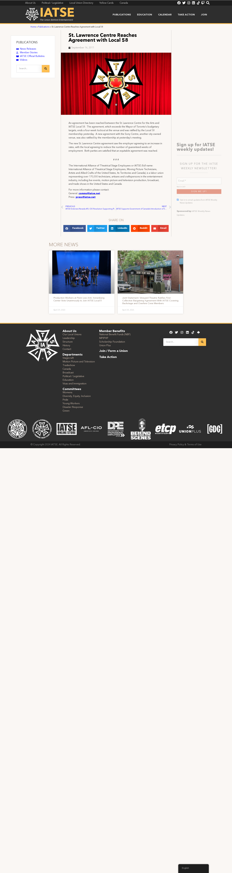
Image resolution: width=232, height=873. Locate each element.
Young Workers (71, 403)
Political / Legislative (73, 376)
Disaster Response (73, 407)
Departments (73, 354)
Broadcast (68, 373)
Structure (68, 342)
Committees (72, 389)
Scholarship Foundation (112, 342)
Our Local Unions (72, 334)
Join (204, 15)
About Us (69, 331)
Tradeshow (69, 365)
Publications (122, 15)
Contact (67, 349)
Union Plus (105, 345)
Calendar (165, 15)
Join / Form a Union (113, 351)
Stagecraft (68, 358)
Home (33, 27)
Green (66, 411)
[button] (74, 228)
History (66, 345)
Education (144, 15)
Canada (67, 369)
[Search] (45, 68)
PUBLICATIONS (27, 42)
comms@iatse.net (89, 193)
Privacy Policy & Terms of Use (185, 444)
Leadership (69, 338)
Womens (67, 392)
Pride (65, 400)
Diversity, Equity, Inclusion (77, 396)
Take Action (186, 15)
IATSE (57, 13)
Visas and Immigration (74, 384)
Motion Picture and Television (79, 362)
